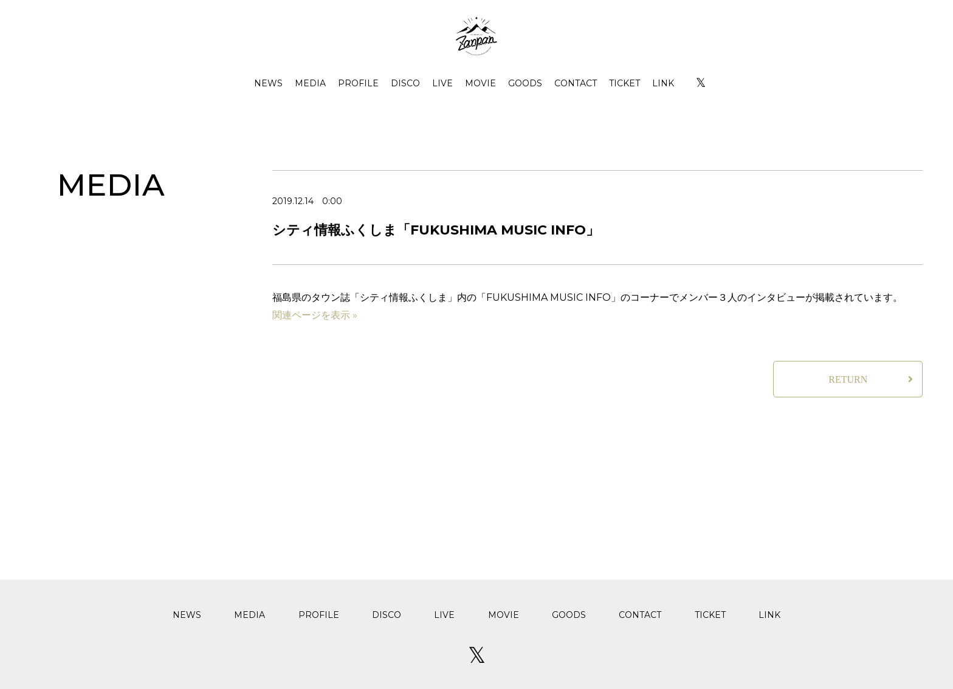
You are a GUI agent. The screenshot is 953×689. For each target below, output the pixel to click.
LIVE (442, 83)
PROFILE (358, 83)
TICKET (624, 83)
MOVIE (480, 83)
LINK (663, 83)
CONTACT (575, 83)
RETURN (847, 379)
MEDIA (310, 83)
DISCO (405, 83)
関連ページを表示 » (314, 315)
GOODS (525, 83)
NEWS (268, 83)
